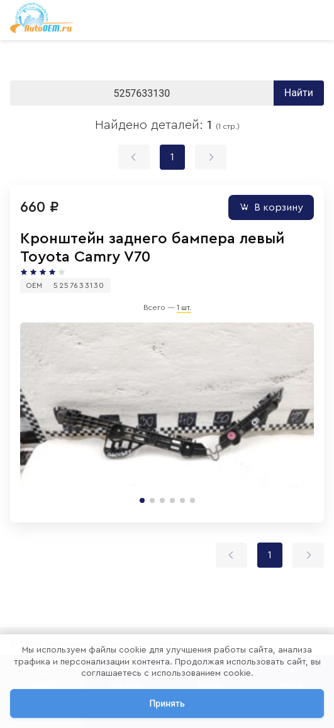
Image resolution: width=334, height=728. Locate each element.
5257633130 (79, 285)
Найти (298, 93)
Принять (166, 703)
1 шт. (184, 307)
